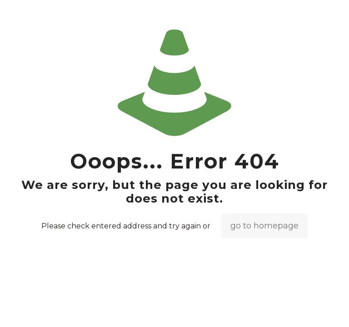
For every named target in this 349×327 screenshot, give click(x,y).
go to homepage (264, 226)
